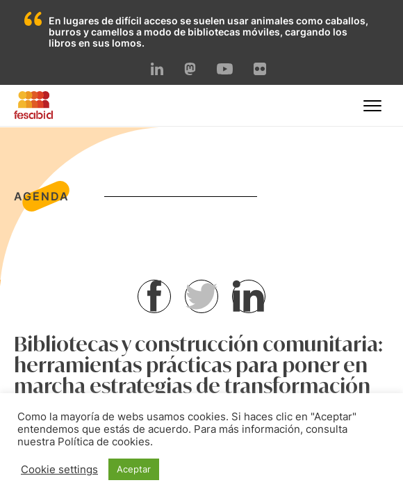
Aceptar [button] (134, 469)
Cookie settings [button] (59, 469)
